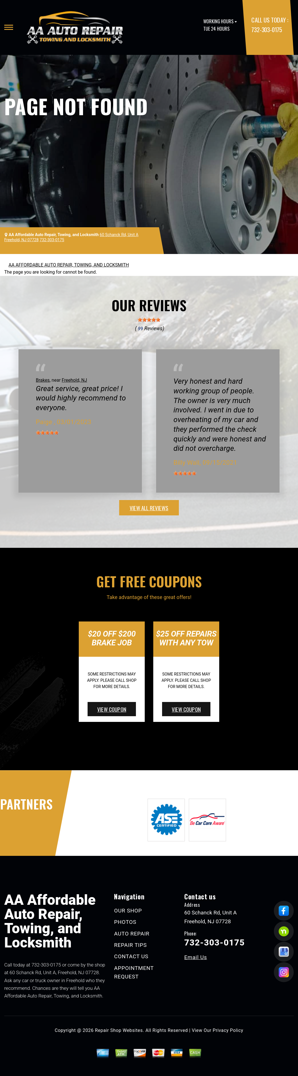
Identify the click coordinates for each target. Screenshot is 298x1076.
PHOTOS (125, 922)
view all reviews (149, 508)
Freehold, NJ (74, 380)
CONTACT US (131, 956)
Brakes (42, 380)
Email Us (195, 957)
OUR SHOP (128, 910)
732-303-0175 (266, 29)
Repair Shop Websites (119, 1030)
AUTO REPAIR (131, 933)
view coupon (111, 709)
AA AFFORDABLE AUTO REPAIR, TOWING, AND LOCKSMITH (69, 265)
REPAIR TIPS (130, 945)
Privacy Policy (228, 1030)
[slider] (149, 319)
